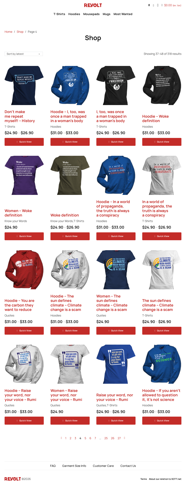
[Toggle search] (149, 5)
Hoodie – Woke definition (155, 119)
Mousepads (91, 14)
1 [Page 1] (65, 436)
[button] (157, 5)
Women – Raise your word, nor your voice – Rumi (66, 394)
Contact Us (128, 464)
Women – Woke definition (18, 212)
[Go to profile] (153, 5)
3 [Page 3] (75, 436)
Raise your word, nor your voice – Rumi (114, 396)
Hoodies (74, 14)
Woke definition (64, 214)
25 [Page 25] (106, 436)
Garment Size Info (74, 464)
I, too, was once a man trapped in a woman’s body (111, 116)
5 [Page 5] (85, 436)
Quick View (24, 141)
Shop (20, 32)
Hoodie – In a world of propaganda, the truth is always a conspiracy (113, 208)
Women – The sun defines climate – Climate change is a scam (111, 302)
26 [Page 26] (112, 436)
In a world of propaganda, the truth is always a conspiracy (157, 208)
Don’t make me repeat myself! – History (20, 116)
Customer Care (103, 464)
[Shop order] (24, 54)
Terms (143, 477)
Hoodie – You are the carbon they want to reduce (19, 304)
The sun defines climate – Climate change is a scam (157, 304)
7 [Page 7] (95, 436)
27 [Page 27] (119, 436)
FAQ (53, 464)
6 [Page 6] (90, 436)
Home (8, 32)
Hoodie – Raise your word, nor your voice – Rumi (20, 394)
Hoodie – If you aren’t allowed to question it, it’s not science (161, 394)
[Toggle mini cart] (171, 5)
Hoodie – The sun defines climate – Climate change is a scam (66, 302)
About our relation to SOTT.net (165, 477)
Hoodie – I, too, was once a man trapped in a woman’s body (68, 116)
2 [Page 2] (70, 436)
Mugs (106, 14)
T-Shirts (59, 14)
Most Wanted (123, 14)
